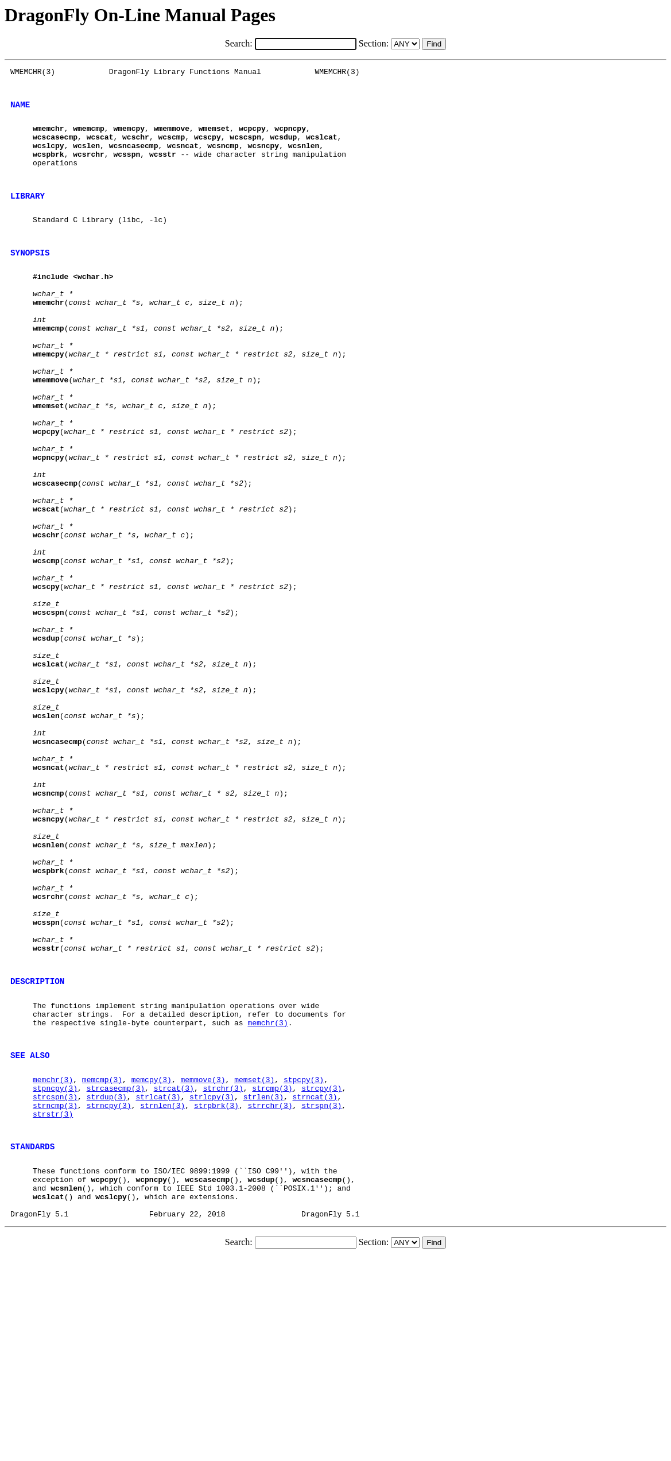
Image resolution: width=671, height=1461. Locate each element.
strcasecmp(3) (116, 1270)
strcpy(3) (321, 1270)
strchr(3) (223, 1270)
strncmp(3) (55, 1291)
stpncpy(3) (55, 1270)
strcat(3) (174, 1270)
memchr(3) (267, 1196)
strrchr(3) (270, 1291)
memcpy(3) (151, 1260)
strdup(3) (107, 1281)
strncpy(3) (109, 1291)
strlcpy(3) (211, 1281)
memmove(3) (202, 1260)
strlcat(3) (157, 1281)
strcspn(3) (55, 1281)
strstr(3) (53, 1301)
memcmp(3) (102, 1260)
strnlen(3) (162, 1291)
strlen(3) (263, 1281)
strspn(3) (321, 1291)
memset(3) (254, 1260)
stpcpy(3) (304, 1260)
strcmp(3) (272, 1270)
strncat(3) (315, 1281)
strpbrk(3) (216, 1291)
